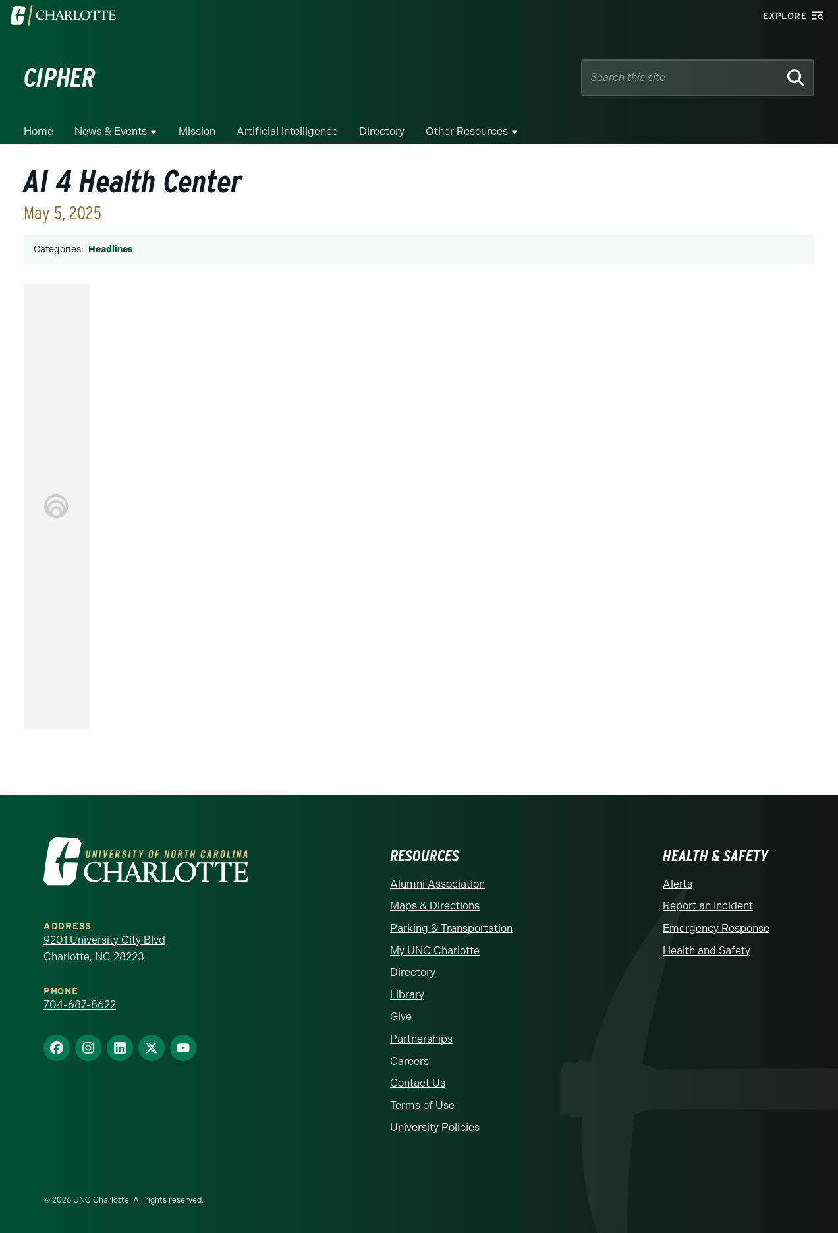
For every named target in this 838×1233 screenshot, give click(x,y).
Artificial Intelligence (287, 131)
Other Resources (467, 131)
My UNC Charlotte (435, 950)
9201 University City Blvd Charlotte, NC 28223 (104, 948)
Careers (409, 1061)
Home (38, 131)
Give (401, 1016)
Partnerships (421, 1039)
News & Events (110, 131)
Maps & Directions (435, 906)
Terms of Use (422, 1105)
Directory (382, 131)
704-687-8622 (79, 1004)
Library (407, 995)
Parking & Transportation (451, 928)
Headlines (110, 249)
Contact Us (417, 1083)
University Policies (435, 1127)
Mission (197, 131)
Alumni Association (437, 884)
